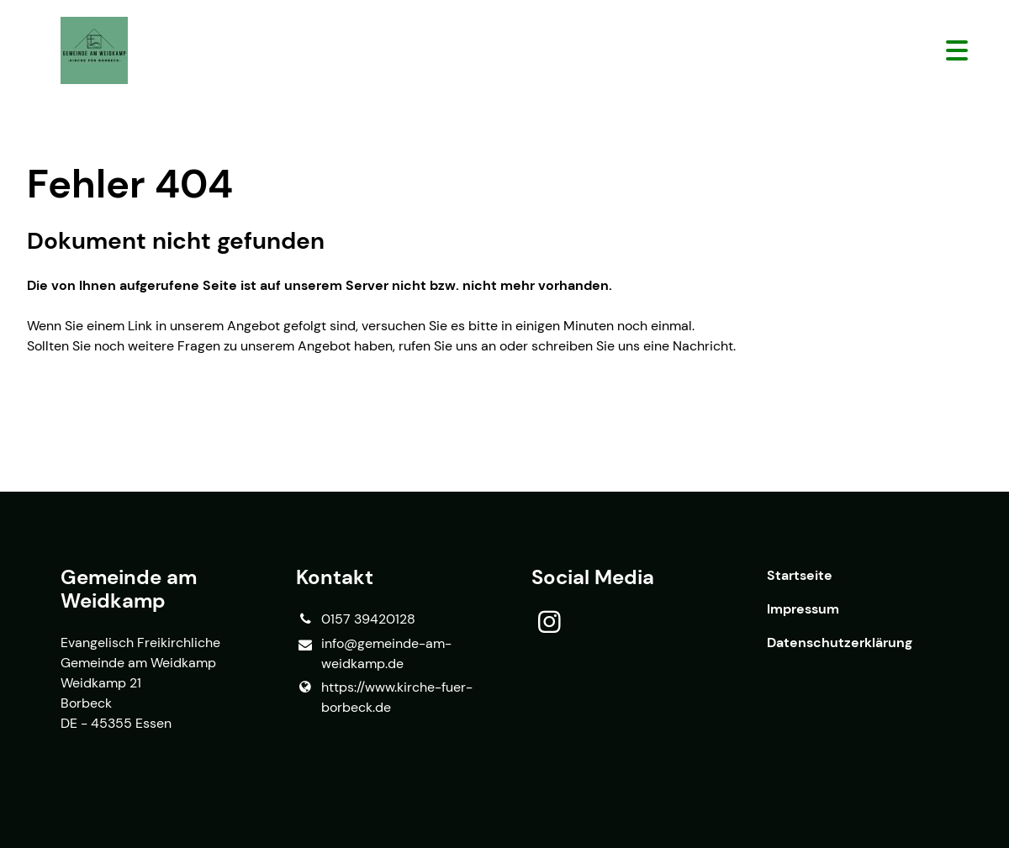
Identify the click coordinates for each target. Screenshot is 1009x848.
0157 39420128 (355, 619)
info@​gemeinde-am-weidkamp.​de (374, 654)
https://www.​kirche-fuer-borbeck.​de (384, 697)
